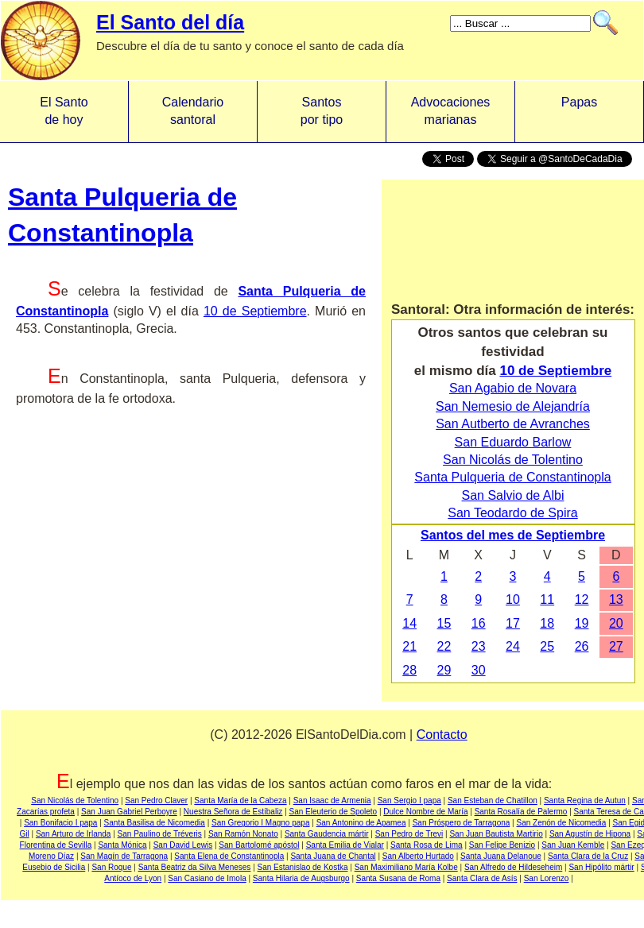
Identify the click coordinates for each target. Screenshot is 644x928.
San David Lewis (182, 845)
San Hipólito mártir (601, 867)
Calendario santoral (192, 110)
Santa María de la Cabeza (240, 800)
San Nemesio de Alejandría (513, 406)
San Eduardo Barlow (513, 442)
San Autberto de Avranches (513, 424)
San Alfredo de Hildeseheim (513, 867)
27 (616, 646)
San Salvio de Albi (513, 495)
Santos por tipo (322, 110)
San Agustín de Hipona (589, 833)
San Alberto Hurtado (418, 856)
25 (547, 646)
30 (478, 670)
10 (513, 599)
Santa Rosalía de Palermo (521, 811)
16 (478, 623)
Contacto (442, 734)
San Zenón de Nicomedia (562, 822)
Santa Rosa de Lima (426, 845)
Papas (579, 110)
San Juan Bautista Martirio (495, 833)
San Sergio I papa (409, 800)
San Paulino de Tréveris (160, 833)
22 (444, 646)
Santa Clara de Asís (482, 878)
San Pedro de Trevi (409, 833)
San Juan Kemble (572, 845)
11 (547, 599)
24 (513, 646)
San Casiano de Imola (207, 878)
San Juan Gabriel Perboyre (129, 811)
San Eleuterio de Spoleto (333, 811)
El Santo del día (170, 22)
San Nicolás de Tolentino (513, 459)
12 (582, 599)
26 (582, 646)
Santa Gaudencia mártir (327, 833)
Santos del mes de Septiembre (513, 535)
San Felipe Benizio (502, 845)
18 (547, 623)
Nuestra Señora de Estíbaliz (233, 811)
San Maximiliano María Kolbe (406, 867)
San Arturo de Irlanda (73, 833)
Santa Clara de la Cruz (588, 856)
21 (409, 646)
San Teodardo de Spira (512, 513)
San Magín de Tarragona (124, 856)
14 (409, 623)
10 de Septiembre (255, 311)
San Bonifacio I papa (60, 822)
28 (409, 670)
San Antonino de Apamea (361, 822)
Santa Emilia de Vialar (345, 845)
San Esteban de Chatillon (492, 800)
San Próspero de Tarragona (461, 822)
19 (582, 623)
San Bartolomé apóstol (259, 845)
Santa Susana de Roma (398, 878)
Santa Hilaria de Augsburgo (301, 878)
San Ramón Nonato (243, 833)
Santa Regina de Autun (585, 800)
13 (616, 599)
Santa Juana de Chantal (332, 856)
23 (478, 646)
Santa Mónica (122, 845)
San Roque (111, 867)
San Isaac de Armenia (332, 800)
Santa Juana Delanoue (500, 856)
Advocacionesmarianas (451, 110)
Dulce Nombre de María (425, 811)
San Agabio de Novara (512, 388)
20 (616, 623)
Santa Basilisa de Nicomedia (154, 822)
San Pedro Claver (156, 800)
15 (444, 623)
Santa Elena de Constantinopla (229, 856)
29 (444, 670)
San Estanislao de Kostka (303, 867)
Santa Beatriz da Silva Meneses (194, 867)
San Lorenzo (546, 878)
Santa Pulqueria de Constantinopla (512, 477)
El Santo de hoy (63, 110)
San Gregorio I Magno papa (260, 822)
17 (513, 623)
